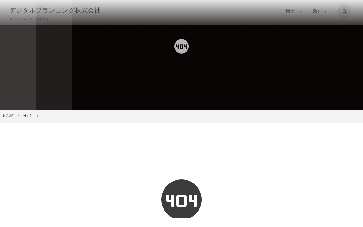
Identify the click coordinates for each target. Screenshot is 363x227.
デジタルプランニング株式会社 (55, 10)
